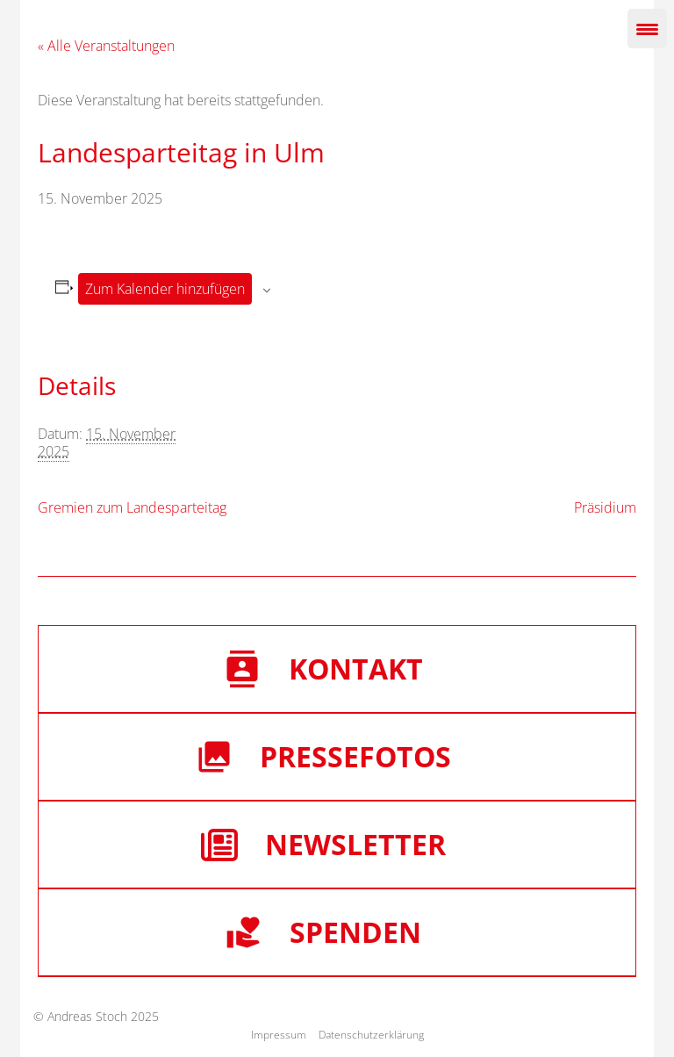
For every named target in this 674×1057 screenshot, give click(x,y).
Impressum (278, 1034)
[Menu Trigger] (647, 28)
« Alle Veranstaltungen (106, 45)
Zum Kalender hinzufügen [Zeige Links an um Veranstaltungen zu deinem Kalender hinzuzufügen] (165, 288)
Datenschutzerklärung (371, 1034)
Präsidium (605, 507)
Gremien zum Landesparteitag (132, 507)
